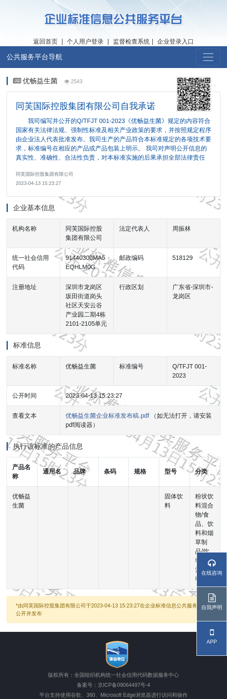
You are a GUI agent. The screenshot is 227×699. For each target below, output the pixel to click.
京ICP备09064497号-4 (124, 685)
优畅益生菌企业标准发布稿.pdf (107, 415)
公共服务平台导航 (34, 57)
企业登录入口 (175, 41)
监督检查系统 (131, 41)
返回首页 (45, 41)
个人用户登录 (85, 41)
